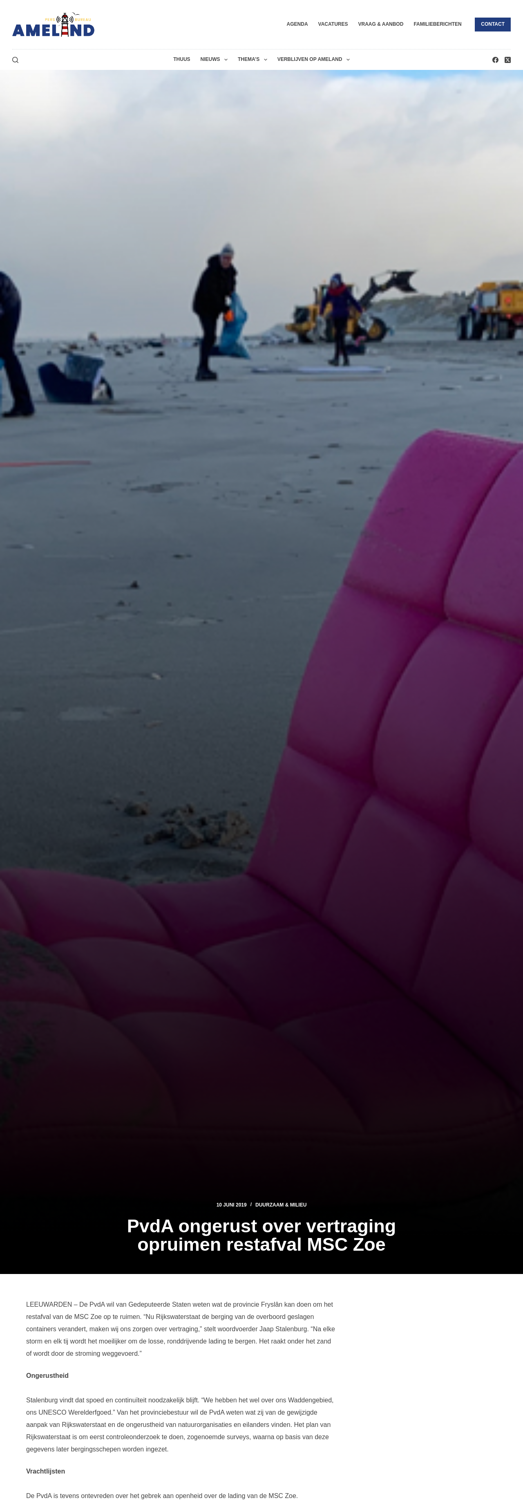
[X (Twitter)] (508, 60)
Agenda (297, 24)
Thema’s (254, 60)
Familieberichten (437, 24)
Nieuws (216, 60)
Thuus (181, 59)
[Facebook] (495, 60)
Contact (493, 24)
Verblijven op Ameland (315, 60)
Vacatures (333, 24)
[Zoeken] (15, 60)
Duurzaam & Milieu (280, 1205)
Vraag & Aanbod (380, 24)
